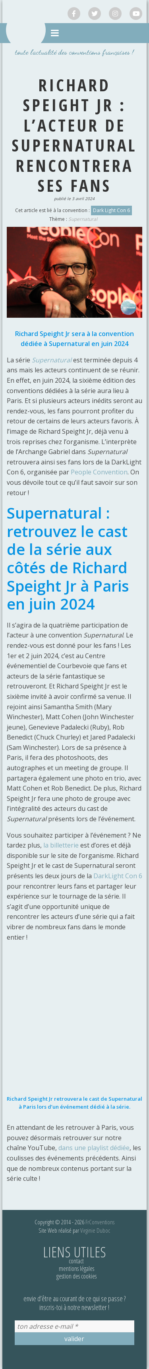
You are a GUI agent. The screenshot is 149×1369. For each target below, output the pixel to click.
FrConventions (99, 1222)
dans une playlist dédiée (94, 1147)
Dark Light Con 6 (111, 210)
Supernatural (82, 219)
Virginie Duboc (95, 1230)
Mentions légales (76, 1268)
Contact (76, 1261)
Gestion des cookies (76, 1276)
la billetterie (61, 845)
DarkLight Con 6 (117, 875)
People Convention (99, 472)
